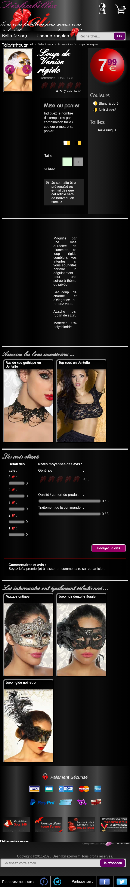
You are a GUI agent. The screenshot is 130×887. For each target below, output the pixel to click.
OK (119, 36)
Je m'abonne (112, 863)
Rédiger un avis (108, 548)
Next (27, 70)
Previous (9, 70)
